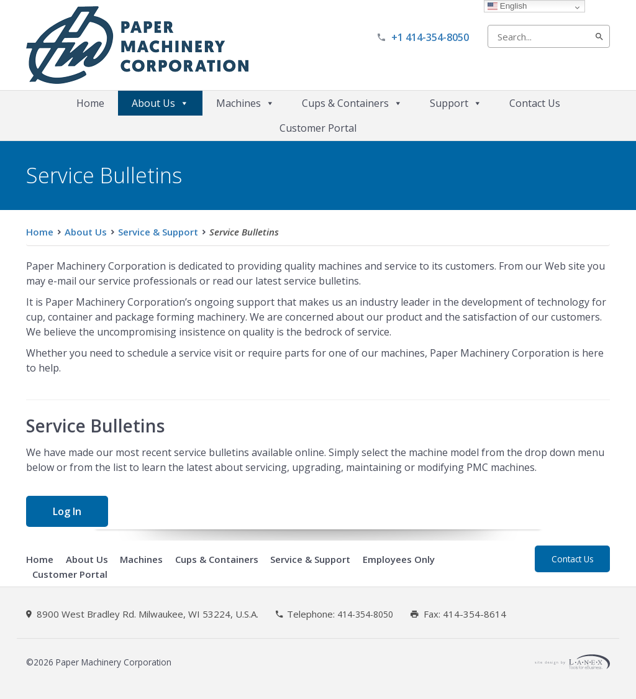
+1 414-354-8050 (430, 37)
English (507, 6)
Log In (67, 511)
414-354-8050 (365, 614)
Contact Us (534, 103)
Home (90, 103)
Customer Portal (318, 128)
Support (456, 103)
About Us (160, 103)
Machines (245, 103)
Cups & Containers (352, 103)
